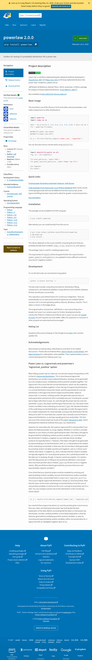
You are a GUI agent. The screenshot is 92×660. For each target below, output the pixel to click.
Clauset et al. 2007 (35, 80)
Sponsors (23, 25)
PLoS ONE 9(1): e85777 (68, 90)
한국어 (58, 642)
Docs (14, 25)
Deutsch (66, 640)
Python (9, 210)
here (71, 333)
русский (37, 642)
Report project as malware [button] (13, 248)
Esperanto (51, 642)
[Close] (89, 3)
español (17, 640)
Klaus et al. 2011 (52, 80)
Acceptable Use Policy (45, 588)
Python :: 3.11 (12, 222)
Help (7, 25)
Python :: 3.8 (11, 215)
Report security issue (46, 579)
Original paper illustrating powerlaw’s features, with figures (51, 183)
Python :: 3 (11, 212)
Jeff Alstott (11, 155)
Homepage (10, 141)
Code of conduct (45, 582)
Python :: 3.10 (12, 220)
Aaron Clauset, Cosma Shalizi (73, 351)
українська (51, 640)
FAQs (17, 563)
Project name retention (16, 560)
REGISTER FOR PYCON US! (60, 6)
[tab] (13, 73)
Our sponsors (46, 563)
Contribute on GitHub (73, 554)
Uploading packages (16, 554)
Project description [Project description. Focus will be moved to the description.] (9, 72)
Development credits (73, 563)
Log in (33, 25)
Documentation (35, 197)
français (24, 640)
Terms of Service (45, 576)
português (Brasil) (40, 640)
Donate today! (46, 608)
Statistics (46, 557)
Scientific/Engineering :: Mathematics (15, 233)
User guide (16, 557)
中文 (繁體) (84, 640)
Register (43, 25)
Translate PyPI (73, 557)
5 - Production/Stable (15, 180)
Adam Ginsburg (34, 354)
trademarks (67, 612)
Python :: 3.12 (12, 225)
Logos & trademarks (46, 560)
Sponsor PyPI (74, 560)
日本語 (31, 640)
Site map (46, 621)
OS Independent (13, 203)
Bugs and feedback (74, 551)
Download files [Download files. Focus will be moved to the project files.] (12, 86)
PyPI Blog (45, 551)
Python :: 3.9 (11, 217)
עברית (44, 642)
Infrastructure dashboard (45, 554)
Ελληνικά (59, 640)
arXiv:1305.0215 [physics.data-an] (54, 94)
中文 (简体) (74, 640)
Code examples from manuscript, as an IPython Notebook (50, 188)
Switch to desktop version (46, 628)
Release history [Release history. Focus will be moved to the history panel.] (12, 80)
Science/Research (14, 187)
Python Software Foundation (45, 615)
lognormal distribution (46, 376)
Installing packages (16, 551)
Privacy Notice (45, 585)
